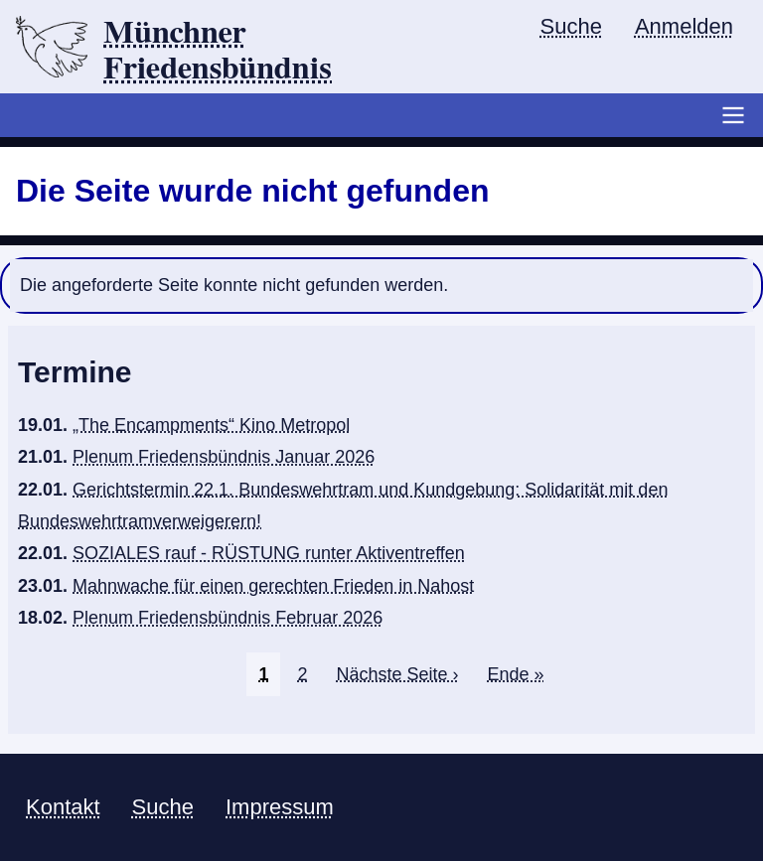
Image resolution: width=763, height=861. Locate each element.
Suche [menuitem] (571, 26)
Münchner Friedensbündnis (217, 50)
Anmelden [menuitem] (684, 26)
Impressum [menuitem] (280, 806)
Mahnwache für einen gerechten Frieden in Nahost (273, 586)
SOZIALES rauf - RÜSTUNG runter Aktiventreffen (269, 553)
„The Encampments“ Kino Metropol (211, 425)
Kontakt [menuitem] (63, 806)
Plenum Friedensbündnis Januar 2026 (224, 457)
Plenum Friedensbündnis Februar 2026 (227, 618)
